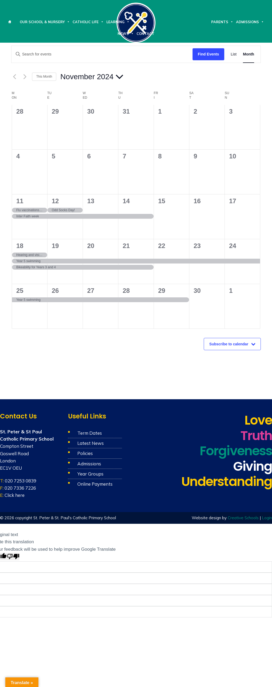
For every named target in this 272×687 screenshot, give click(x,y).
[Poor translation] (13, 557)
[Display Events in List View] (234, 54)
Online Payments (95, 484)
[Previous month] (14, 77)
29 (161, 290)
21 (126, 245)
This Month (44, 76)
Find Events (208, 54)
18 (19, 245)
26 (55, 290)
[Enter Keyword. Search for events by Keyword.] (102, 54)
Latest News (90, 443)
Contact (145, 33)
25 (19, 290)
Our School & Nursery (45, 22)
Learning (118, 22)
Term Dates (89, 433)
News (126, 33)
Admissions (250, 22)
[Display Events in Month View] (248, 54)
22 (161, 245)
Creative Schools (243, 517)
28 (126, 290)
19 (55, 245)
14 (126, 201)
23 (197, 245)
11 (19, 201)
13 (90, 201)
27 (90, 290)
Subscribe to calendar (228, 344)
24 (232, 245)
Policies (85, 453)
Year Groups (90, 474)
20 (90, 245)
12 (55, 201)
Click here (15, 495)
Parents (222, 22)
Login (267, 517)
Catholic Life (88, 22)
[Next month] (25, 77)
